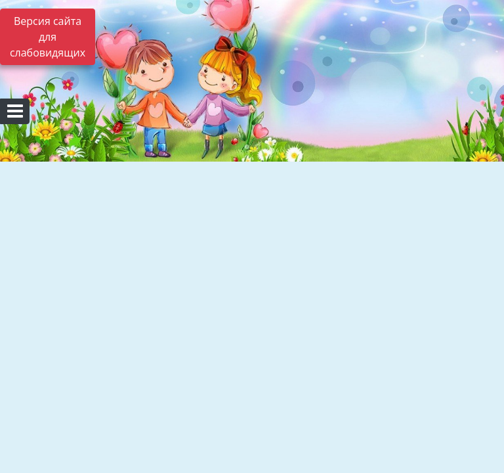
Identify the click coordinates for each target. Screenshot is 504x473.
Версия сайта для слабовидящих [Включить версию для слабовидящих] (47, 37)
